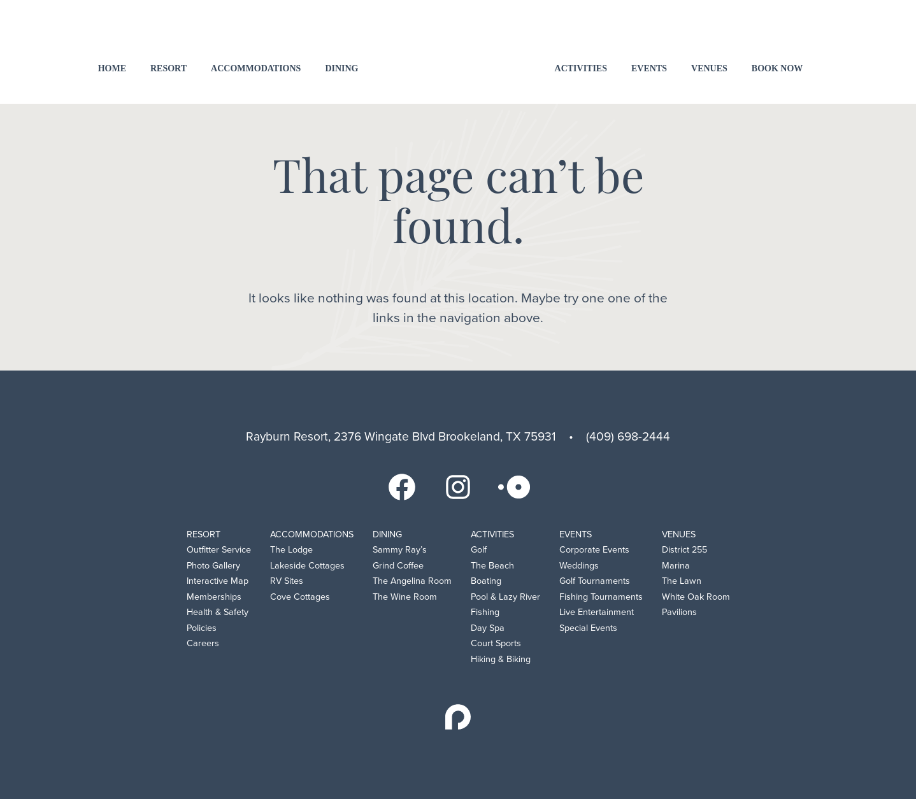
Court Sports (496, 643)
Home (112, 68)
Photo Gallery (213, 565)
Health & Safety (217, 612)
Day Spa (488, 628)
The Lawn (681, 581)
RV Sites (286, 581)
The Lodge (291, 549)
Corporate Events (594, 549)
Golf (479, 549)
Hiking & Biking (501, 659)
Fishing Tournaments (601, 596)
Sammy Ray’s (400, 549)
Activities (581, 68)
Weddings (579, 565)
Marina (676, 565)
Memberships (214, 596)
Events (649, 68)
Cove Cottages (300, 596)
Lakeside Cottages (307, 565)
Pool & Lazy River (505, 596)
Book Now (777, 68)
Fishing (485, 612)
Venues (709, 68)
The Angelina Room (412, 581)
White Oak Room (696, 596)
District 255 (684, 549)
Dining (341, 68)
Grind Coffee (398, 565)
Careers (203, 643)
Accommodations (256, 68)
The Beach (492, 565)
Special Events (588, 628)
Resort (168, 68)
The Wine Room (405, 596)
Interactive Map (217, 581)
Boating (486, 581)
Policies (202, 628)
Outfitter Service (219, 549)
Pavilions (679, 612)
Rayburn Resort (458, 51)
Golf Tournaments (594, 581)
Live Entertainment (596, 612)
